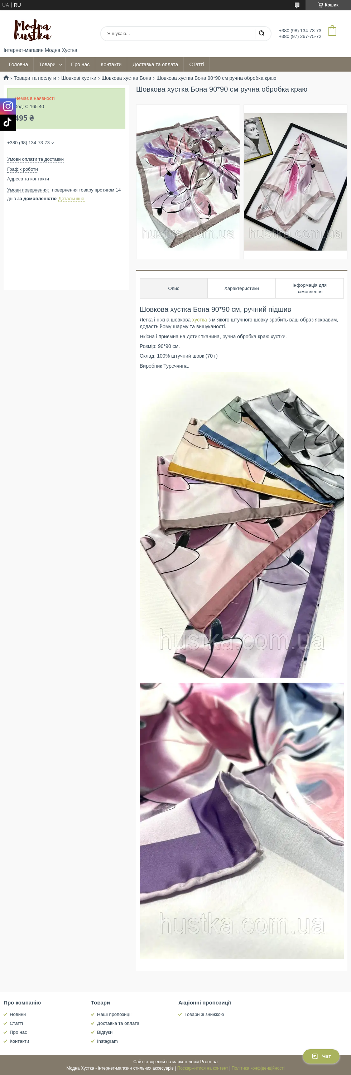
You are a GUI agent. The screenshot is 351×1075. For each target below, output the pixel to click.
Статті (16, 1023)
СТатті (196, 64)
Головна (18, 64)
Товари (47, 64)
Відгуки (104, 1032)
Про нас (80, 64)
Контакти (111, 64)
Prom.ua (209, 1061)
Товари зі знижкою (204, 1014)
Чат (321, 1056)
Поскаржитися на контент (202, 1068)
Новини (18, 1014)
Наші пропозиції (114, 1014)
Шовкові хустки (78, 78)
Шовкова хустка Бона (126, 78)
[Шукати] (261, 34)
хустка (199, 320)
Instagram (107, 1041)
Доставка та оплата (155, 64)
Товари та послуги (35, 78)
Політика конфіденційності (258, 1068)
